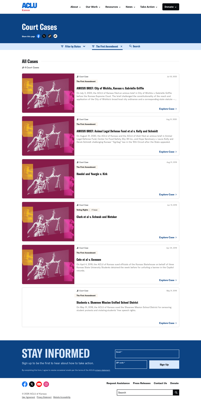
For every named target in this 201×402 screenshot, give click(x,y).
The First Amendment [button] (107, 46)
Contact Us (160, 383)
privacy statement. (102, 370)
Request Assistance (118, 383)
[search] (176, 392)
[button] (50, 36)
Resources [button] (111, 6)
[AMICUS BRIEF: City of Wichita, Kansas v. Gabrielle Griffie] (100, 93)
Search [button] (134, 46)
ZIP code (120, 362)
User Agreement (28, 397)
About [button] (74, 6)
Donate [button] (169, 6)
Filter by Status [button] (73, 46)
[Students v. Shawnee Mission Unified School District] (100, 307)
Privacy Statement (44, 397)
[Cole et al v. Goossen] (100, 264)
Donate (174, 383)
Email (119, 352)
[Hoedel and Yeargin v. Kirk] (100, 178)
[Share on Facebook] (38, 37)
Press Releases (142, 383)
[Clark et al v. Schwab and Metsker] (100, 221)
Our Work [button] (92, 6)
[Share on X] (44, 37)
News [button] (129, 6)
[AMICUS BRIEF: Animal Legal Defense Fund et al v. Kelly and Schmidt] (100, 135)
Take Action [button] (147, 6)
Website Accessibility (61, 397)
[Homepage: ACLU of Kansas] (31, 7)
